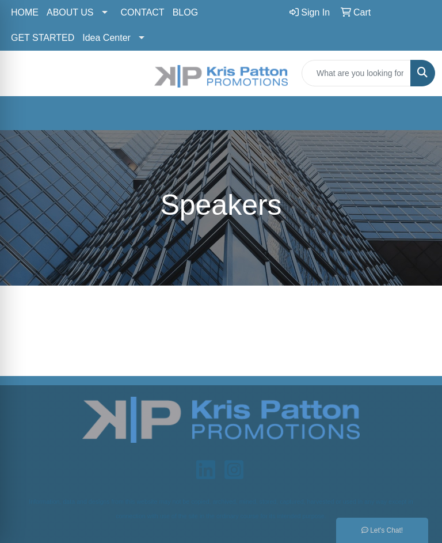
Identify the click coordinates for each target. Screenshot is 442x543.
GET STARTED (42, 38)
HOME (25, 12)
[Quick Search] (356, 73)
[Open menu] (418, 112)
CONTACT (143, 12)
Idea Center (106, 38)
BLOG (185, 12)
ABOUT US (70, 12)
